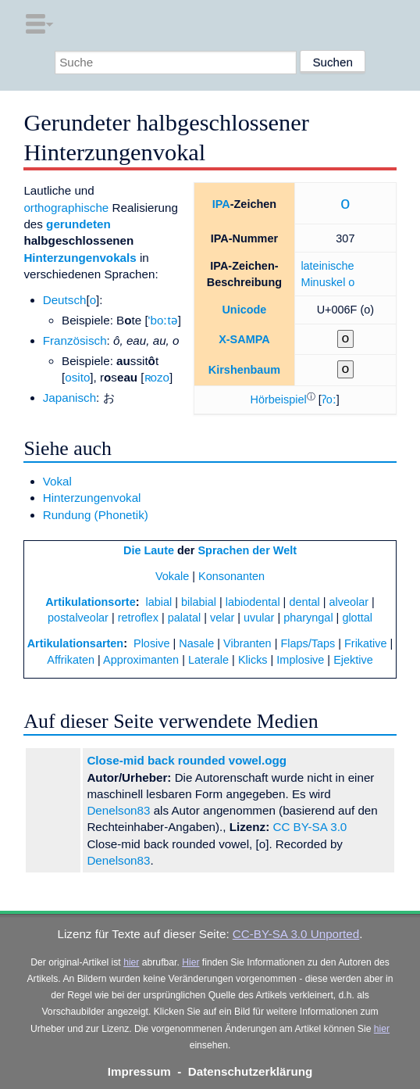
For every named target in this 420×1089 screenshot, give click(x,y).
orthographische (66, 207)
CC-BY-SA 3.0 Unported (296, 933)
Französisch (75, 340)
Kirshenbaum (244, 370)
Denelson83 (118, 810)
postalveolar (78, 617)
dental (304, 602)
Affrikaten (70, 660)
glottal (357, 617)
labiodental (253, 602)
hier (131, 962)
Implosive (300, 660)
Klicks (253, 660)
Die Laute (148, 550)
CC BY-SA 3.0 (309, 826)
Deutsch (65, 299)
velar (222, 617)
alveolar (349, 602)
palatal (184, 617)
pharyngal (308, 617)
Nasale (196, 643)
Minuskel (323, 282)
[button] (279, 399)
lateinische (327, 266)
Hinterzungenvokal (92, 497)
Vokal (57, 481)
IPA (221, 204)
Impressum (139, 1071)
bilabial (198, 602)
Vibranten (247, 643)
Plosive (151, 643)
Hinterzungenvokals (79, 257)
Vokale (172, 576)
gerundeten (78, 224)
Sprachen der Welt (247, 550)
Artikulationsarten (75, 643)
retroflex (138, 617)
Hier (190, 962)
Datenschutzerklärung (250, 1071)
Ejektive (353, 660)
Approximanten (141, 660)
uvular (259, 617)
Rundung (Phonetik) (95, 514)
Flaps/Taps (307, 643)
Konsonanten (231, 576)
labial (159, 602)
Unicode (244, 309)
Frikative (365, 643)
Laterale (208, 660)
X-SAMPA (244, 339)
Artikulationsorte (90, 602)
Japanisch (69, 397)
